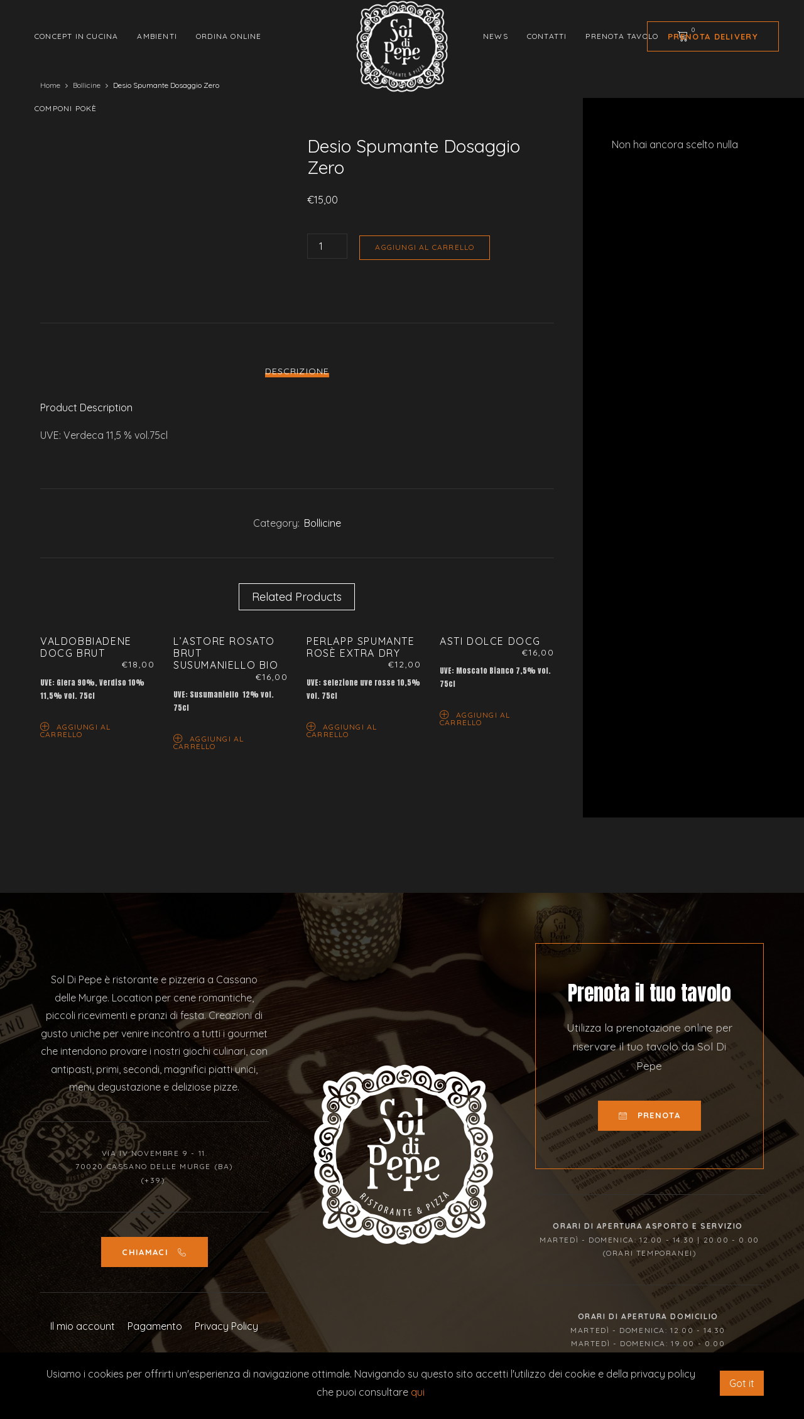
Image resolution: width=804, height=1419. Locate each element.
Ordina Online (229, 36)
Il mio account (82, 1326)
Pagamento (155, 1326)
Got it (741, 1383)
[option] (97, 689)
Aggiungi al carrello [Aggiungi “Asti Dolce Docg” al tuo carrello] (475, 718)
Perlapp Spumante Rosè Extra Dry (361, 647)
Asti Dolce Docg (490, 641)
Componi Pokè (66, 108)
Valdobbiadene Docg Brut (86, 647)
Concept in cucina (76, 36)
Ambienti (157, 36)
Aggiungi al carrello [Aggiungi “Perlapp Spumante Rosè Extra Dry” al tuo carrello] (342, 729)
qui (418, 1392)
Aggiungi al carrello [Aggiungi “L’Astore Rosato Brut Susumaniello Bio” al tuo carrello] (208, 741)
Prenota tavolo (621, 36)
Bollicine (322, 523)
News (495, 36)
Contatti (547, 36)
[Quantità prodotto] (327, 246)
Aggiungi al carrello (424, 247)
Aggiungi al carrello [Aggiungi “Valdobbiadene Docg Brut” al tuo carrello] (75, 729)
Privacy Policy (226, 1326)
